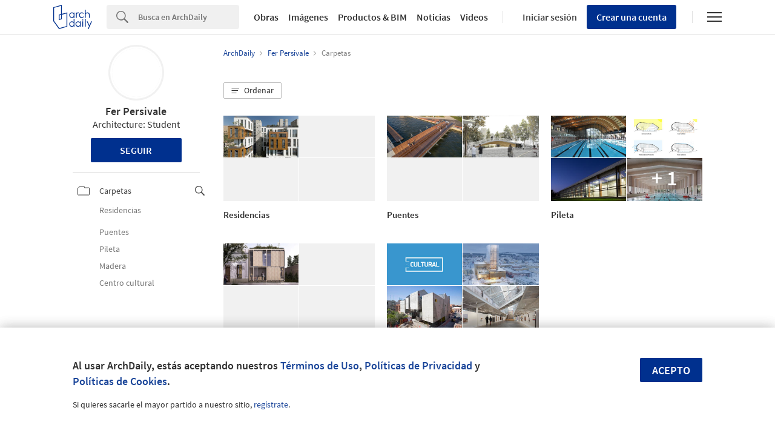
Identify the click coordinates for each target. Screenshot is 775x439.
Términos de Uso (319, 365)
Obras (266, 17)
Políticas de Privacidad (418, 365)
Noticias (433, 17)
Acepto (671, 370)
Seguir (136, 150)
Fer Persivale (136, 111)
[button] (252, 90)
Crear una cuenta (631, 17)
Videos (474, 17)
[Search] (188, 17)
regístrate (271, 404)
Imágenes (308, 17)
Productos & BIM (372, 17)
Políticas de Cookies (120, 381)
